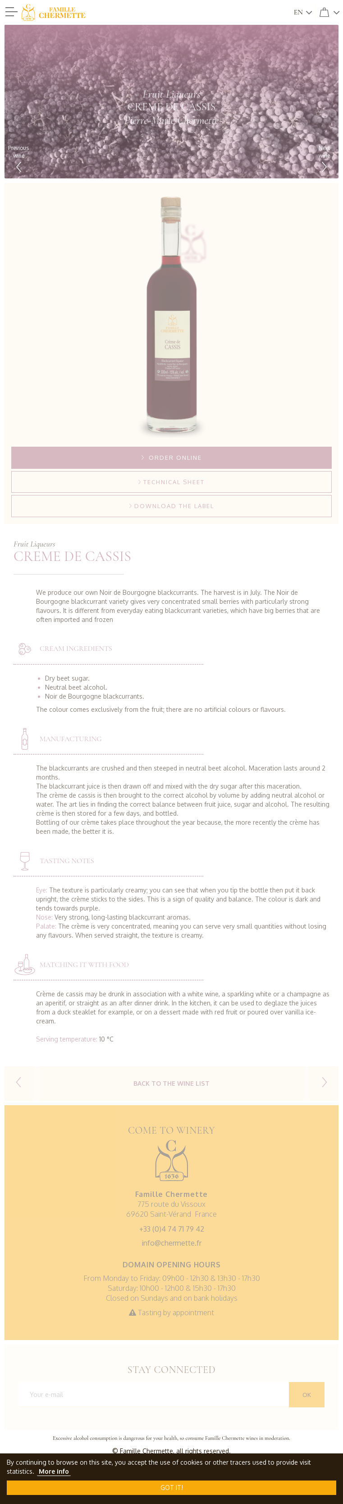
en (298, 12)
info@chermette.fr (171, 1242)
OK (306, 1394)
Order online (172, 457)
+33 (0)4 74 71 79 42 (171, 1228)
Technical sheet (171, 482)
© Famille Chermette (142, 1451)
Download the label (171, 505)
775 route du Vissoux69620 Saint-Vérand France (171, 1204)
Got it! (171, 1487)
